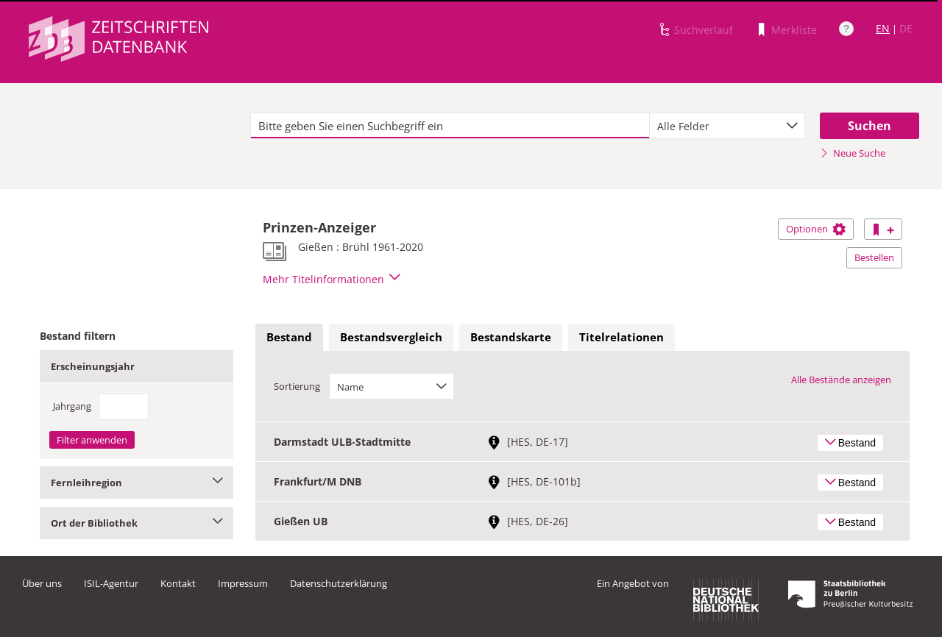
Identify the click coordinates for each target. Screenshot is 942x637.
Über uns (42, 583)
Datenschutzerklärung (338, 583)
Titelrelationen (621, 337)
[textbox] (450, 126)
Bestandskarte (510, 337)
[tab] (289, 338)
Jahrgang (72, 406)
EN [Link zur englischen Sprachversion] (883, 28)
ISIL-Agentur (111, 583)
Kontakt (178, 583)
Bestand (289, 337)
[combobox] (727, 126)
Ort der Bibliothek (136, 523)
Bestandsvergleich (391, 337)
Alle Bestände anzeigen (841, 379)
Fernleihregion (136, 482)
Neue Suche (852, 153)
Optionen (816, 228)
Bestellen (874, 257)
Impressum (243, 583)
